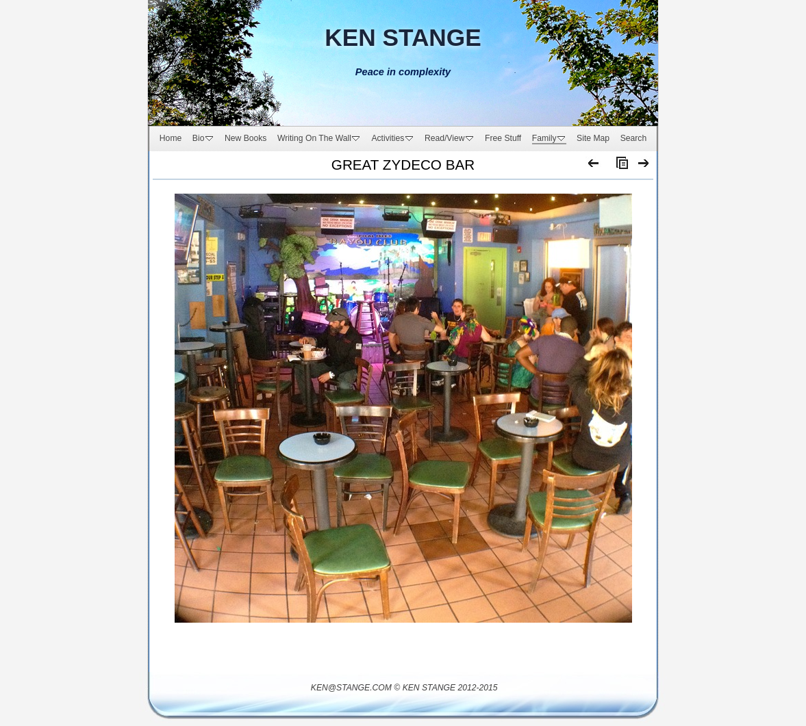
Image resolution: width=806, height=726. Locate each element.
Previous (594, 166)
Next (644, 166)
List (619, 166)
